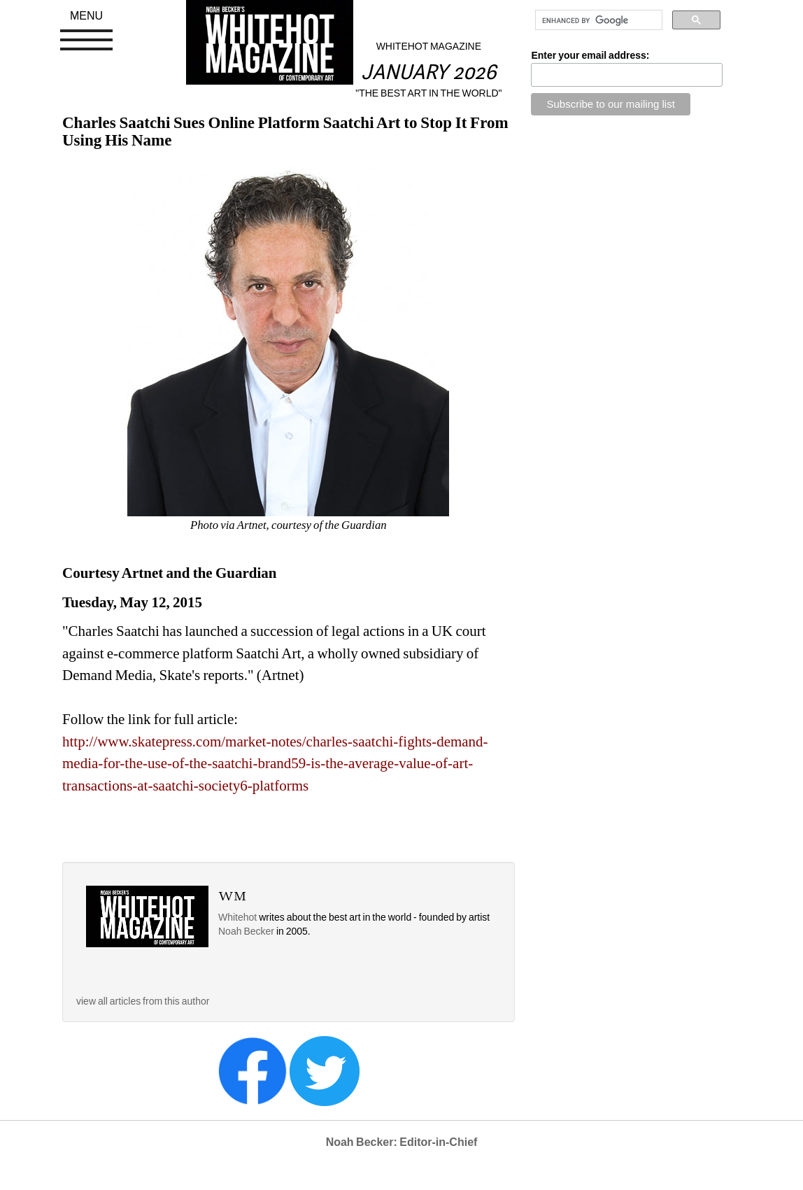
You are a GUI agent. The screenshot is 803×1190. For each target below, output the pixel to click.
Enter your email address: (590, 55)
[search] (597, 20)
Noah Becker (247, 931)
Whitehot (237, 917)
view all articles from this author (142, 1001)
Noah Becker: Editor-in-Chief (402, 1142)
